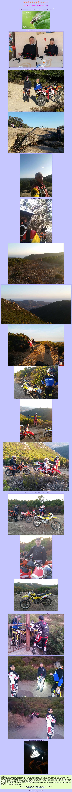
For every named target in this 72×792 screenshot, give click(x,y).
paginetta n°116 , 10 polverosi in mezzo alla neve (36, 787)
